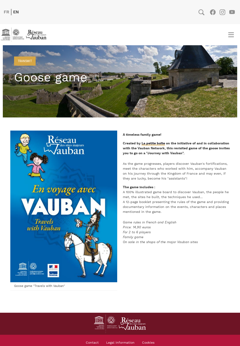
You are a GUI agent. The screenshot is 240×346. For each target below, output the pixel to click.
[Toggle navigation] (231, 34)
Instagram (222, 12)
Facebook (213, 12)
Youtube (232, 12)
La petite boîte (153, 143)
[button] (63, 206)
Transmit (25, 61)
